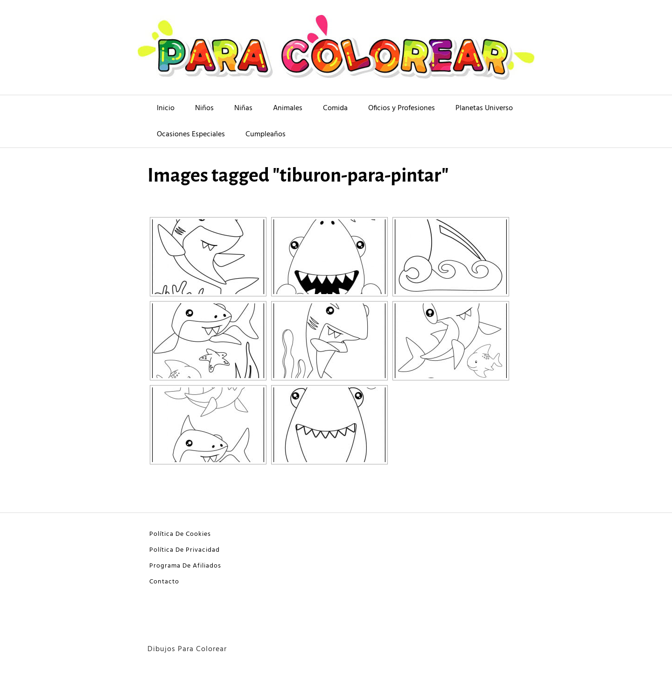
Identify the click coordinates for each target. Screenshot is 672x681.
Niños (204, 108)
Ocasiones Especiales (191, 134)
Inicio (166, 108)
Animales (287, 108)
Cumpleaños (265, 134)
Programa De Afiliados (185, 566)
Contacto (164, 581)
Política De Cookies (180, 534)
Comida (335, 108)
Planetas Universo (484, 108)
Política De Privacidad (184, 550)
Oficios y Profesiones (401, 108)
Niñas (243, 108)
